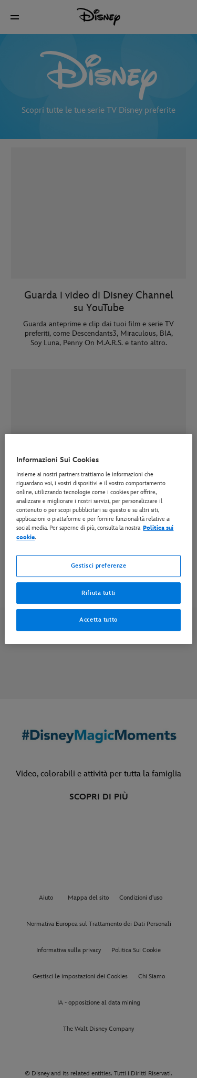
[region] (98, 539)
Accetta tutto (98, 620)
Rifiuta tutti (98, 593)
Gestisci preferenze (99, 565)
